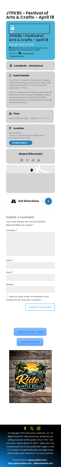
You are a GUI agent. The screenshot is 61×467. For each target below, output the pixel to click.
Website (10, 284)
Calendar (20, 66)
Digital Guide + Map (30, 332)
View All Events (30, 342)
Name (9, 260)
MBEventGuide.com (43, 463)
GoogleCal (36, 66)
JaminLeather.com (37, 460)
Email (9, 272)
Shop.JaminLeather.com (20, 463)
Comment (11, 230)
